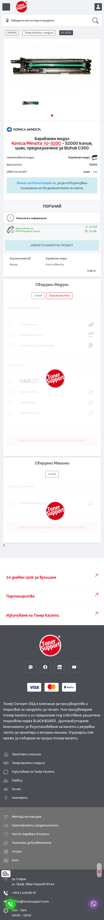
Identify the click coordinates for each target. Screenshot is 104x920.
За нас (16, 789)
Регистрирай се (44, 183)
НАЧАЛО (12, 32)
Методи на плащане (26, 816)
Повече (91, 271)
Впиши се (24, 183)
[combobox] (45, 20)
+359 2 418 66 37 (24, 893)
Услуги (17, 851)
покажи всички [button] (59, 295)
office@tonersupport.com (30, 901)
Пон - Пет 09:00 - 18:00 (21, 913)
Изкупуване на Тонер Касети (33, 771)
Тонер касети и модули (38, 32)
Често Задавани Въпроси (30, 834)
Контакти (20, 797)
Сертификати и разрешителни (35, 825)
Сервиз (17, 780)
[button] (52, 115)
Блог (15, 860)
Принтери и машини (26, 754)
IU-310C (66, 32)
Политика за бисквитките (31, 842)
